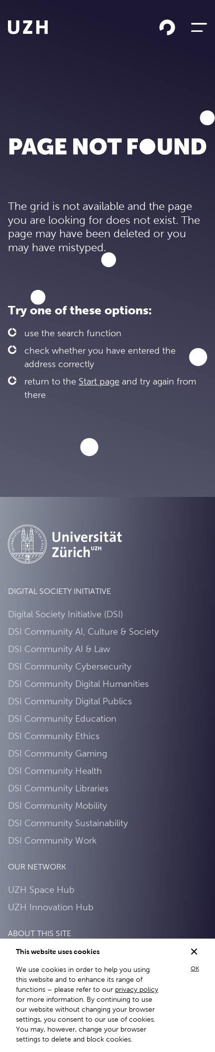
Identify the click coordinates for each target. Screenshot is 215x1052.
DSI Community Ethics (54, 736)
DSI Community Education (62, 718)
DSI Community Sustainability (68, 823)
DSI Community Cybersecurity (69, 666)
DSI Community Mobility (57, 805)
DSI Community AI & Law (59, 649)
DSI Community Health (55, 770)
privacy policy (136, 989)
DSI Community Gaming (57, 753)
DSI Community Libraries (58, 788)
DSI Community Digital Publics (70, 701)
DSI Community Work (52, 840)
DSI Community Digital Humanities (78, 683)
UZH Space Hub (41, 889)
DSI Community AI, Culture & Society (83, 631)
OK (195, 968)
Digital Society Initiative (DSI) (65, 614)
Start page (99, 381)
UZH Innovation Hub (51, 907)
